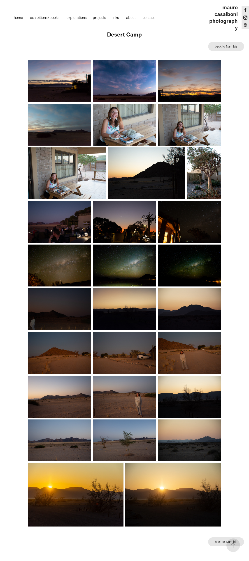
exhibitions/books (44, 17)
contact (149, 17)
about (131, 17)
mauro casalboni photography (224, 17)
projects (99, 17)
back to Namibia (226, 46)
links (115, 17)
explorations (77, 17)
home (18, 17)
